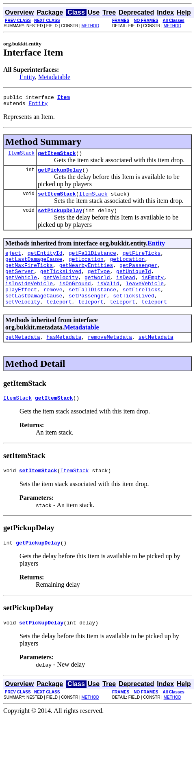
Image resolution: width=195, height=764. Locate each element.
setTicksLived (133, 312)
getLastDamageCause (33, 268)
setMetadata (156, 356)
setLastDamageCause (33, 312)
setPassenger (88, 312)
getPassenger (138, 276)
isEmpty (152, 290)
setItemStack (57, 199)
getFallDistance (92, 261)
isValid (108, 297)
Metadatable (54, 76)
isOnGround (75, 297)
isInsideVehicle (29, 297)
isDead (125, 290)
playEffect (21, 305)
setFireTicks (142, 305)
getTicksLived (60, 283)
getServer (19, 283)
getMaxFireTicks (29, 276)
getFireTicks (142, 261)
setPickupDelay (60, 217)
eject (13, 261)
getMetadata (22, 356)
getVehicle (21, 290)
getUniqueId (133, 283)
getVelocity (60, 290)
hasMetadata (63, 356)
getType (99, 283)
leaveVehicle (145, 297)
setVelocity (22, 319)
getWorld (97, 290)
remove (53, 305)
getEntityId (45, 261)
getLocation (86, 268)
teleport (59, 319)
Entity (27, 76)
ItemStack (21, 156)
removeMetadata (110, 356)
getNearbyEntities (86, 276)
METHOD (90, 26)
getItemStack (57, 156)
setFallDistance (92, 305)
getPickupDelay (60, 174)
